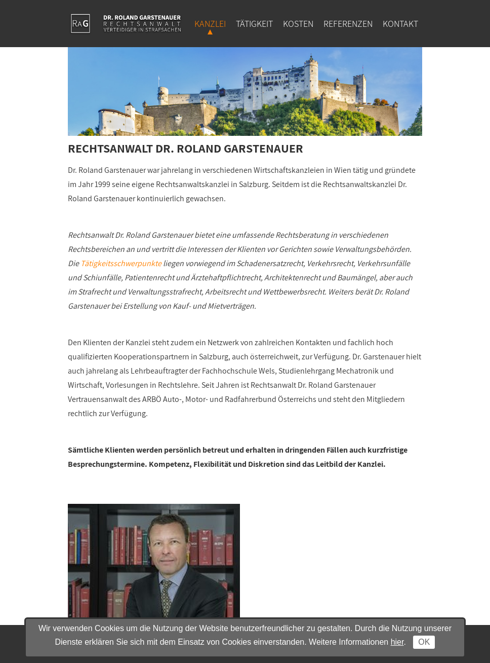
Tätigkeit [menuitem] (254, 23)
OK (424, 642)
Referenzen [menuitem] (348, 23)
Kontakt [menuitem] (400, 23)
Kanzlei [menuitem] (210, 23)
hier (397, 642)
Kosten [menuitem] (298, 23)
